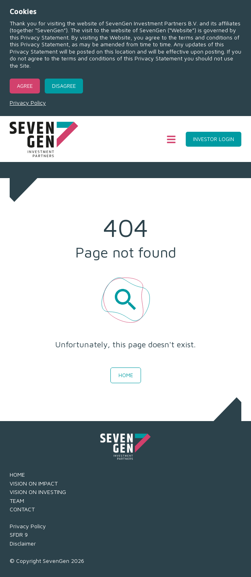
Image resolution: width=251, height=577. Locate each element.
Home (125, 375)
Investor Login (213, 139)
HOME (17, 474)
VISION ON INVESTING (38, 491)
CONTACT (22, 509)
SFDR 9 (19, 534)
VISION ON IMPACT (34, 483)
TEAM (17, 500)
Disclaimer (23, 543)
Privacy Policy (28, 102)
